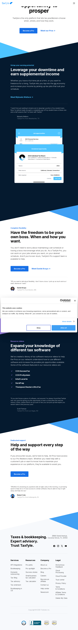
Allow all (63, 328)
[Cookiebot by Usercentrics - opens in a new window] (61, 300)
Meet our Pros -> (48, 31)
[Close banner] (75, 300)
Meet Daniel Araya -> (41, 269)
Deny (39, 328)
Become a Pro (28, 31)
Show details (67, 321)
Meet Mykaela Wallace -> (22, 97)
